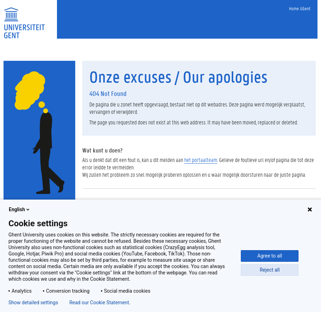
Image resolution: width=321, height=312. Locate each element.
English (20, 209)
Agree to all (269, 256)
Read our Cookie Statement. (99, 302)
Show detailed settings (33, 302)
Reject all (270, 270)
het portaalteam (200, 159)
